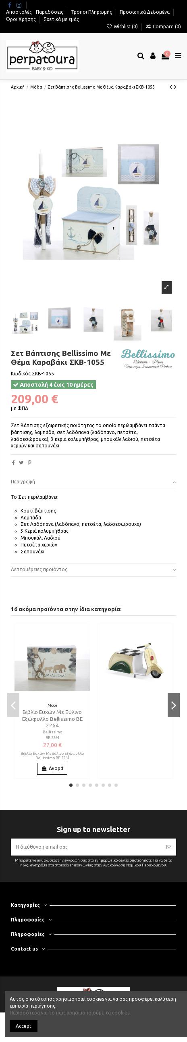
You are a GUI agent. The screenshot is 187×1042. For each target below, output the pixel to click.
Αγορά (52, 768)
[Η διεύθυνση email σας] (86, 847)
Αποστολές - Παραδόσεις (35, 12)
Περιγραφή (94, 482)
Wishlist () (122, 26)
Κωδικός (21, 373)
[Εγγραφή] (169, 847)
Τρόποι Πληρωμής (92, 12)
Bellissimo (52, 732)
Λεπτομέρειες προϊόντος (94, 569)
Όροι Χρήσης (21, 19)
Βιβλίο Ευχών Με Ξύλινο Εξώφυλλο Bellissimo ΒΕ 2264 (52, 719)
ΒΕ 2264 (52, 737)
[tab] (94, 482)
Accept (23, 1026)
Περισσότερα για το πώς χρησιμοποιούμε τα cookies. (70, 1012)
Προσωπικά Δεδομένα (145, 12)
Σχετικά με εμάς (61, 19)
